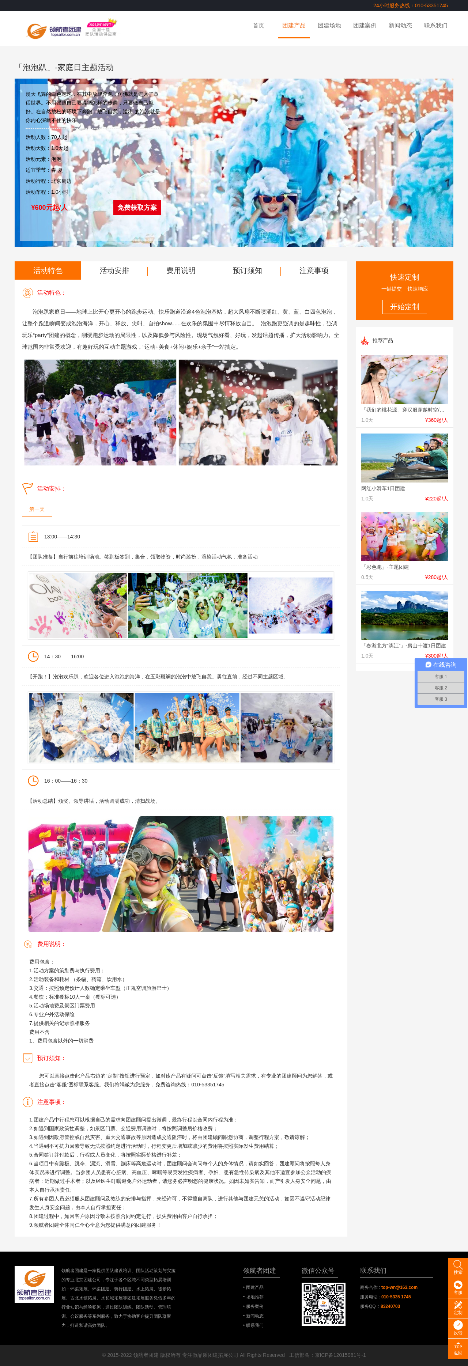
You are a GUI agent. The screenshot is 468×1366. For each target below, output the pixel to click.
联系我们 (436, 25)
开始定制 (404, 307)
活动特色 (48, 270)
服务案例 (255, 1306)
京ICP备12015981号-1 (340, 1355)
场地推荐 (255, 1296)
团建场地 (329, 25)
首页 (258, 25)
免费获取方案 (137, 207)
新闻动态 (400, 25)
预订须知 (247, 270)
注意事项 (314, 270)
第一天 (37, 509)
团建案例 (365, 25)
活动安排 (114, 270)
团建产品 (294, 25)
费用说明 (181, 270)
